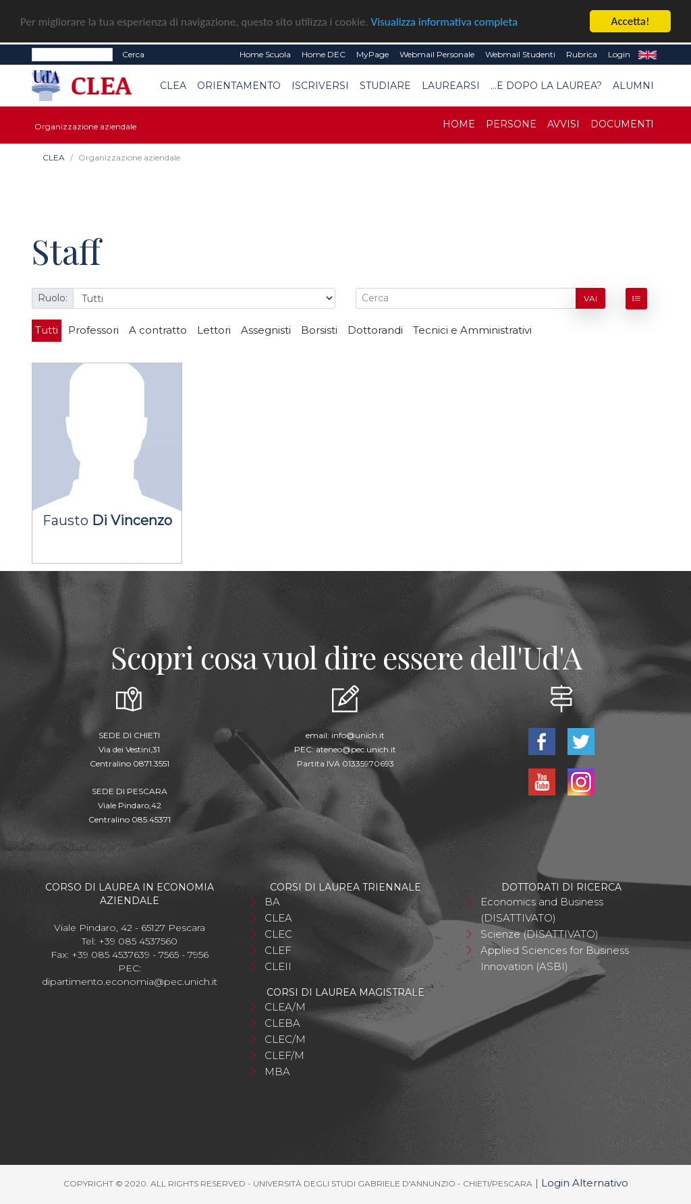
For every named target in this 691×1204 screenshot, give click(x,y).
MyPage (372, 54)
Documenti (622, 124)
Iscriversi (320, 86)
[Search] (72, 54)
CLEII (278, 966)
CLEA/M (285, 1006)
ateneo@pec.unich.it (356, 749)
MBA (277, 1071)
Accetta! (630, 21)
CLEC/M (285, 1039)
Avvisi (563, 124)
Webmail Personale (436, 54)
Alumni (633, 86)
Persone (511, 124)
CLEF (278, 950)
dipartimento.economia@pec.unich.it (129, 981)
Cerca (133, 54)
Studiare (385, 86)
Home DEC (324, 54)
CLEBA (282, 1023)
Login (619, 54)
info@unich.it (358, 735)
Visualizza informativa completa (444, 22)
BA (272, 901)
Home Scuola (265, 54)
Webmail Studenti (520, 54)
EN (647, 54)
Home (459, 124)
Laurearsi (451, 86)
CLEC (278, 934)
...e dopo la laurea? (546, 86)
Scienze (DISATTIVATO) (539, 934)
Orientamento (239, 86)
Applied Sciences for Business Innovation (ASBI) (554, 958)
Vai (590, 298)
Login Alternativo (584, 1182)
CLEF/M (284, 1055)
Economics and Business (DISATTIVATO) (541, 909)
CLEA (173, 86)
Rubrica (581, 54)
